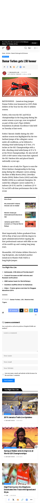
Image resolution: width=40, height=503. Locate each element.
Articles (8, 53)
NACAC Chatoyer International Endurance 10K (13, 215)
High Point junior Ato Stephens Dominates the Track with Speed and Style (20, 489)
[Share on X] (10, 67)
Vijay (7, 495)
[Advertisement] (20, 20)
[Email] (13, 67)
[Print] (20, 67)
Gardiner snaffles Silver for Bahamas (18, 285)
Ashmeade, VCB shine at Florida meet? (19, 272)
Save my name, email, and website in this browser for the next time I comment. (21, 374)
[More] (23, 67)
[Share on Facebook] (7, 67)
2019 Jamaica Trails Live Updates (18, 417)
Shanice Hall (29, 299)
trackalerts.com (14, 72)
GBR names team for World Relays (17, 281)
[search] (25, 48)
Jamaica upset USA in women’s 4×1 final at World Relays (13, 224)
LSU (22, 299)
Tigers (4, 302)
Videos (14, 447)
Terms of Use (13, 44)
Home (3, 53)
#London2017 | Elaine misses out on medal (12, 205)
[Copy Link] (17, 67)
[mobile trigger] (4, 48)
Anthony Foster (10, 420)
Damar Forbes (15, 299)
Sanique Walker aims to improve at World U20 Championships (18, 452)
